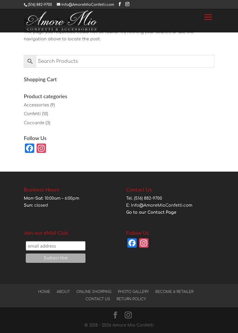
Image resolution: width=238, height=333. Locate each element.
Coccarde (34, 123)
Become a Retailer (174, 292)
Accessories (36, 105)
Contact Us (97, 299)
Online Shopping (94, 292)
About (63, 292)
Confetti (32, 114)
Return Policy (131, 299)
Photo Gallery (133, 292)
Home (44, 292)
